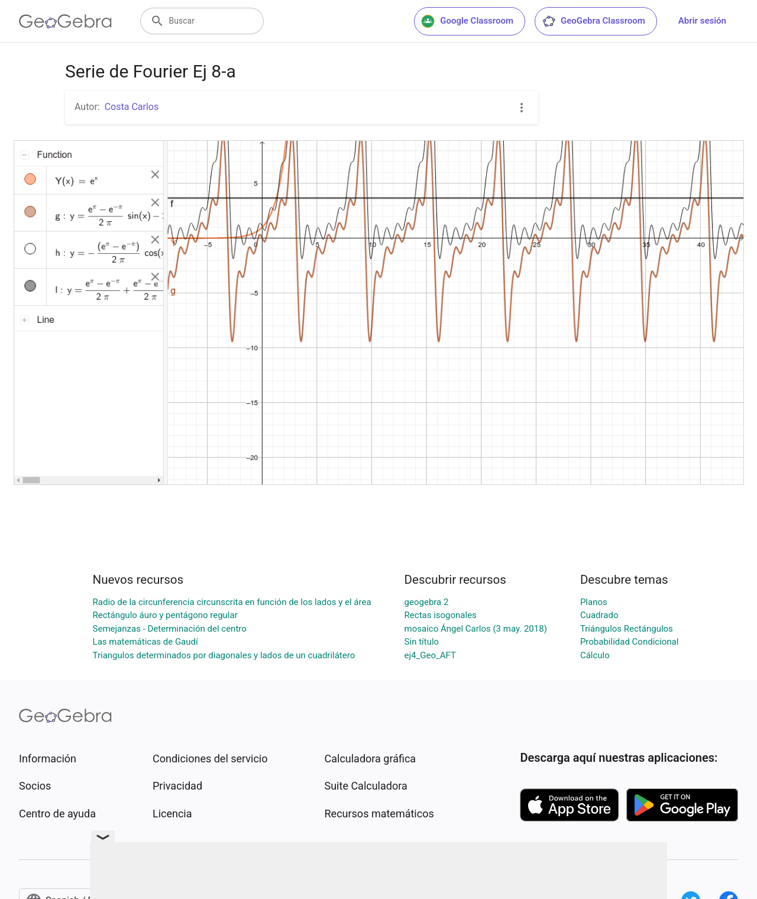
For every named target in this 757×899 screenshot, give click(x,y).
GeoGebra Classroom (593, 21)
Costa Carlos (132, 106)
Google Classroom (467, 21)
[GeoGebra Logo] (65, 21)
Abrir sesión (702, 20)
